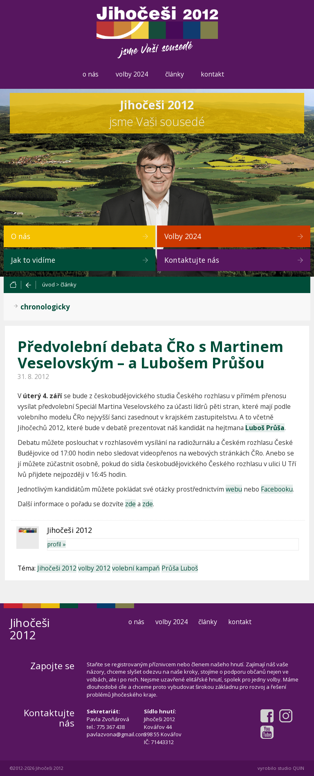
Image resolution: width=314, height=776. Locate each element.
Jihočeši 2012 (56, 568)
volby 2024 (132, 74)
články (174, 74)
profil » (56, 544)
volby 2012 (94, 568)
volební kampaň (136, 568)
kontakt (212, 74)
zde (130, 503)
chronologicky (45, 306)
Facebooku (277, 489)
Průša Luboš (179, 568)
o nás (91, 74)
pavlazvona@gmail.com (116, 734)
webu (234, 489)
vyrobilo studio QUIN (281, 768)
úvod (48, 284)
